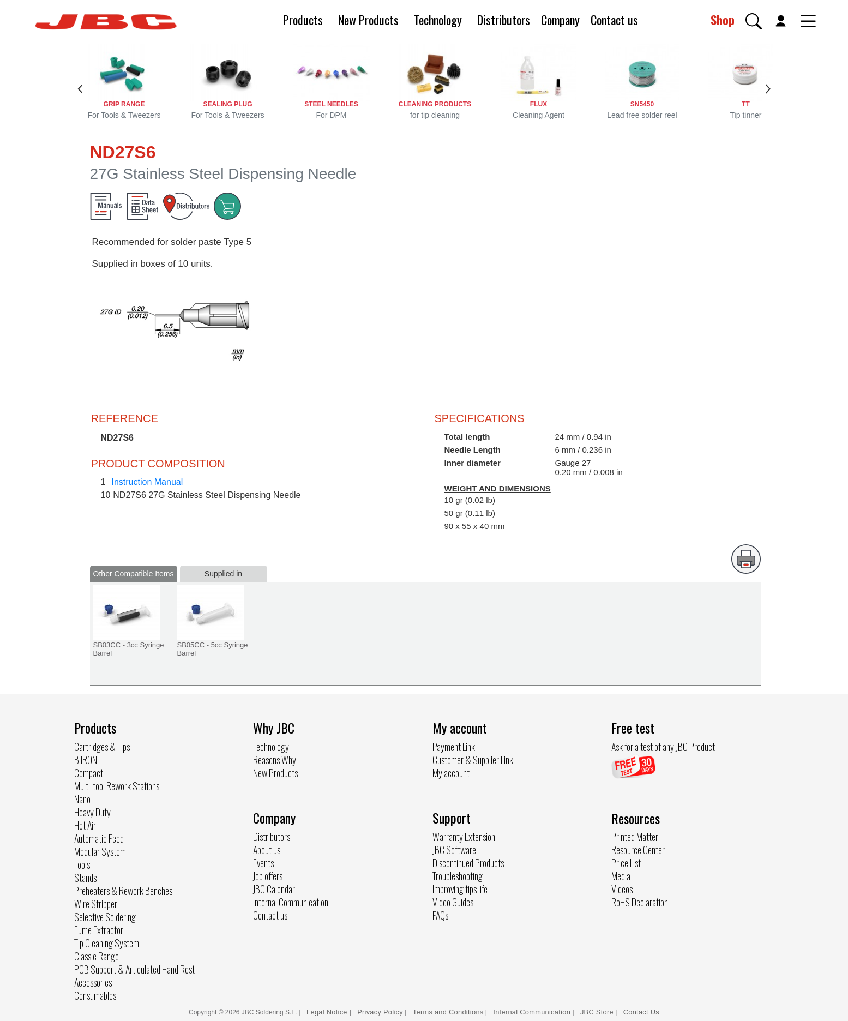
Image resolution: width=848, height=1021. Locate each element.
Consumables (95, 995)
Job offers (267, 876)
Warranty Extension (463, 837)
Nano (82, 799)
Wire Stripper (95, 904)
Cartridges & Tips (102, 747)
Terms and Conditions (448, 1012)
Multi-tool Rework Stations (116, 786)
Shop (723, 19)
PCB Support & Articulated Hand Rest (134, 969)
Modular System (100, 851)
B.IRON (85, 760)
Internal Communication (290, 902)
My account (451, 773)
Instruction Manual (147, 482)
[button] (753, 21)
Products (303, 19)
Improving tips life (460, 889)
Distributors (503, 19)
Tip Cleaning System (106, 943)
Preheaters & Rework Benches (123, 891)
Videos (622, 889)
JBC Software (454, 850)
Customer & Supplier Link (472, 760)
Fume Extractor (98, 930)
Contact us (614, 19)
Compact (88, 773)
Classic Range (96, 956)
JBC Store (597, 1012)
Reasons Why (274, 760)
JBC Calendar (274, 889)
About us (266, 850)
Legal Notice (328, 1012)
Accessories (93, 982)
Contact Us (641, 1012)
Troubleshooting (457, 876)
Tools (82, 864)
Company (560, 19)
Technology (438, 19)
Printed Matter (634, 837)
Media (620, 876)
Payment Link (453, 747)
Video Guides (452, 902)
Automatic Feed (99, 838)
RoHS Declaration (639, 902)
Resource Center (638, 850)
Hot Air (85, 825)
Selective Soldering (105, 917)
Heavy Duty (92, 812)
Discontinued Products (468, 863)
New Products (368, 19)
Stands (85, 877)
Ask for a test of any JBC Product (663, 747)
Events (263, 863)
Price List (626, 863)
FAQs (440, 915)
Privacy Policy (380, 1012)
